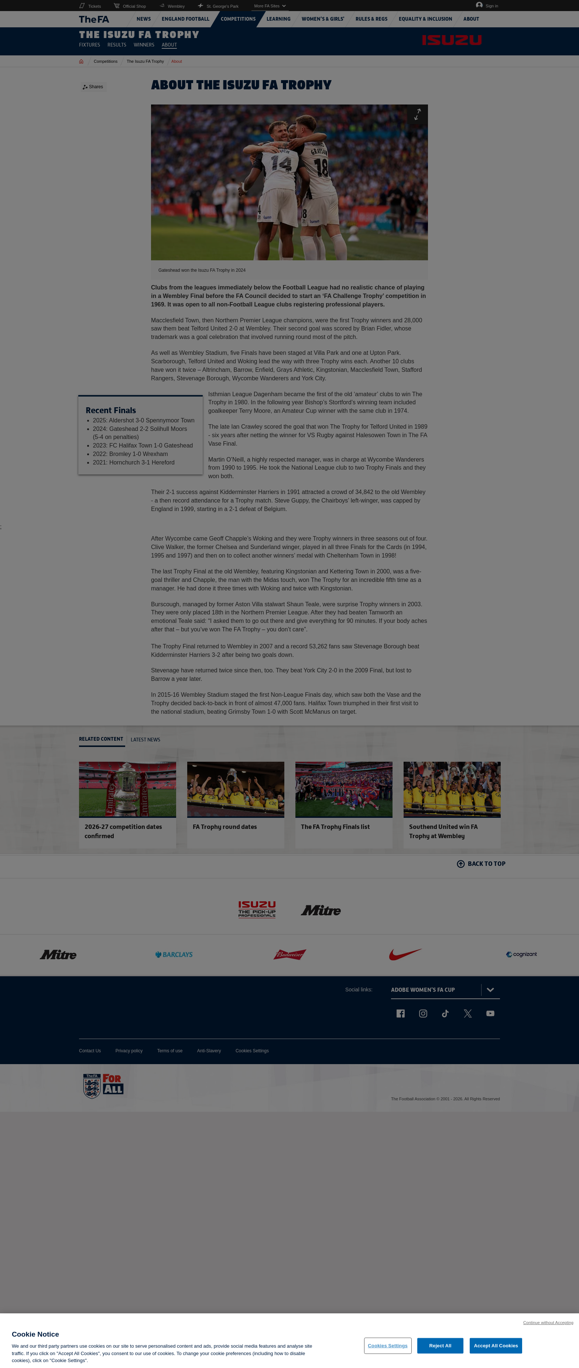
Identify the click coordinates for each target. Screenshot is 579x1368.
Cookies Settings (388, 1348)
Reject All (440, 1348)
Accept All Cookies (496, 1348)
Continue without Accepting (548, 1325)
